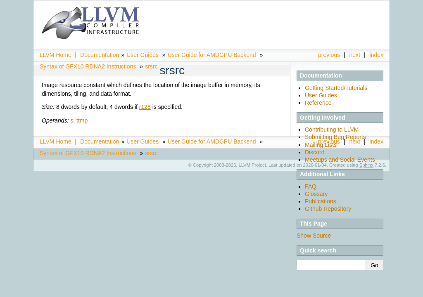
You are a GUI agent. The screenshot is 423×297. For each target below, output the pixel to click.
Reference (318, 102)
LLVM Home (55, 55)
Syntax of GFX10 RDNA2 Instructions (88, 66)
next (354, 55)
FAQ (310, 186)
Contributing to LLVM (332, 129)
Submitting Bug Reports (335, 137)
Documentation (99, 55)
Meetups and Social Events (340, 159)
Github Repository (328, 208)
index (376, 55)
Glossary (316, 194)
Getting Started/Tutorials (336, 88)
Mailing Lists (321, 144)
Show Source (314, 235)
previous (329, 55)
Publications (320, 201)
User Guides (142, 55)
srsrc (151, 66)
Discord (314, 152)
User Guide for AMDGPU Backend (212, 55)
